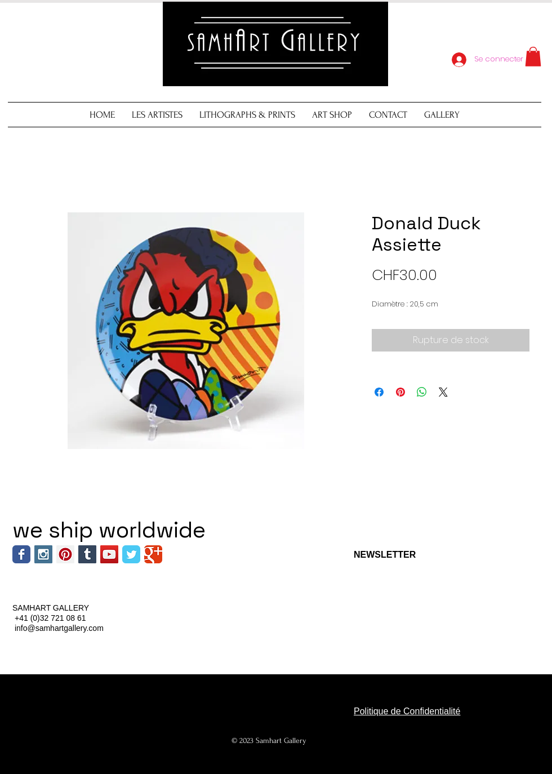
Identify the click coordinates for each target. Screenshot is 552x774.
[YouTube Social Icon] (109, 554)
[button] (533, 56)
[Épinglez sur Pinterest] (400, 392)
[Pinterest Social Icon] (65, 554)
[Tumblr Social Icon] (87, 554)
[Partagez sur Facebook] (379, 392)
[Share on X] (443, 392)
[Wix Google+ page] (153, 554)
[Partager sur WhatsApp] (422, 392)
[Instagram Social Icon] (43, 554)
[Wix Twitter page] (131, 554)
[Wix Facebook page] (21, 554)
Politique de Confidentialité (407, 711)
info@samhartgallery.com (59, 628)
